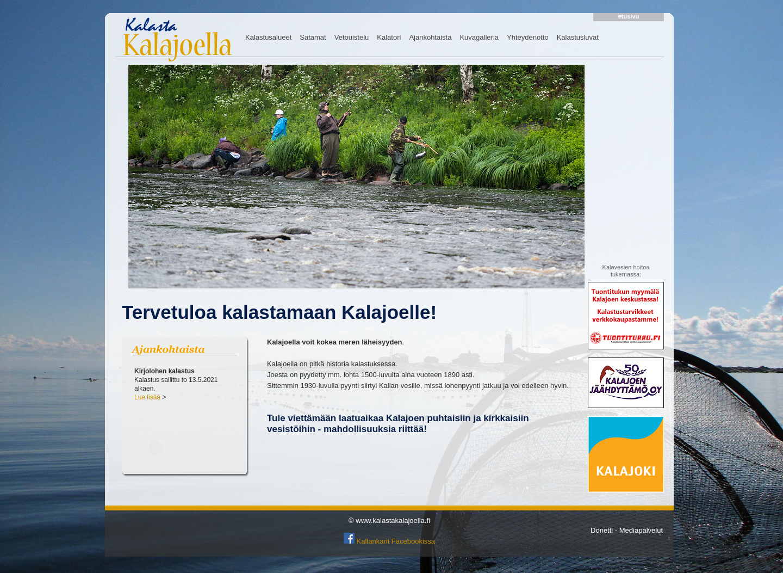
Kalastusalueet (268, 37)
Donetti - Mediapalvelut (627, 530)
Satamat (313, 37)
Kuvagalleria (479, 37)
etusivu (628, 16)
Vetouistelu (351, 37)
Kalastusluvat (578, 37)
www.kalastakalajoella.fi (393, 520)
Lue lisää (147, 397)
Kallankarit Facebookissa (396, 541)
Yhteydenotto (528, 37)
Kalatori (389, 37)
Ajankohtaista (430, 37)
